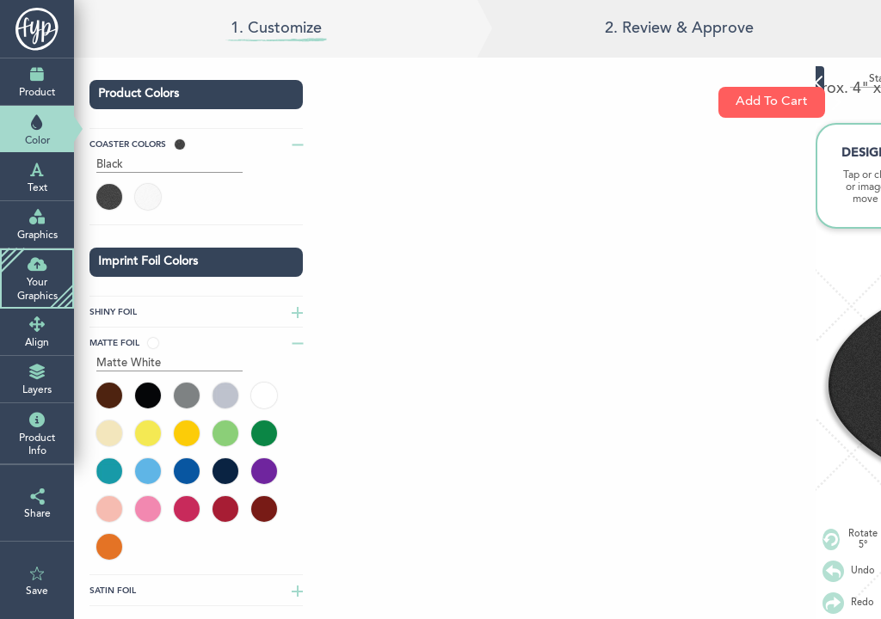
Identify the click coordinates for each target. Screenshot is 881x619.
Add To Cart (780, 102)
